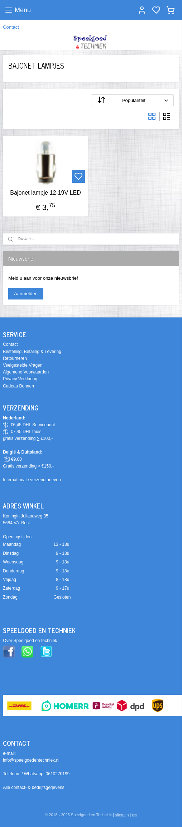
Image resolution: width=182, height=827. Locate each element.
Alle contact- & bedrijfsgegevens (33, 787)
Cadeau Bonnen (18, 386)
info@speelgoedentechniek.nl (31, 760)
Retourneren (15, 358)
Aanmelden (26, 293)
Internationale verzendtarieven (32, 479)
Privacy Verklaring (20, 378)
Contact (11, 27)
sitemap (122, 815)
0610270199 (58, 773)
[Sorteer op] (132, 100)
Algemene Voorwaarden (26, 372)
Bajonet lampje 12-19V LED (45, 193)
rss (134, 815)
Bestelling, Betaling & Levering (32, 351)
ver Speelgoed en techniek (31, 640)
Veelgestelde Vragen (22, 365)
